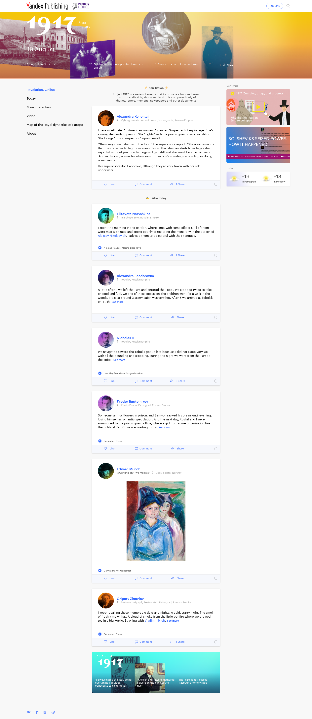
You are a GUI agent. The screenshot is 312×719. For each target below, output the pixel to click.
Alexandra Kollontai (133, 116)
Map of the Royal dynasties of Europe (55, 124)
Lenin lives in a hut (42, 64)
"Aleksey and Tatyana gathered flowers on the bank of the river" (156, 682)
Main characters (39, 107)
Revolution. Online (41, 89)
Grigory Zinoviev (130, 599)
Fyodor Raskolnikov (132, 401)
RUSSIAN (275, 6)
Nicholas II (125, 338)
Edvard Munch (128, 469)
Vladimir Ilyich (155, 620)
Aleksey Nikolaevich (112, 235)
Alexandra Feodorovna (135, 276)
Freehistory (84, 24)
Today (31, 98)
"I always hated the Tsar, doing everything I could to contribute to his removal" (113, 682)
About (31, 133)
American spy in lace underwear (179, 64)
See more (118, 302)
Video (31, 116)
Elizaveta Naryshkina (133, 214)
